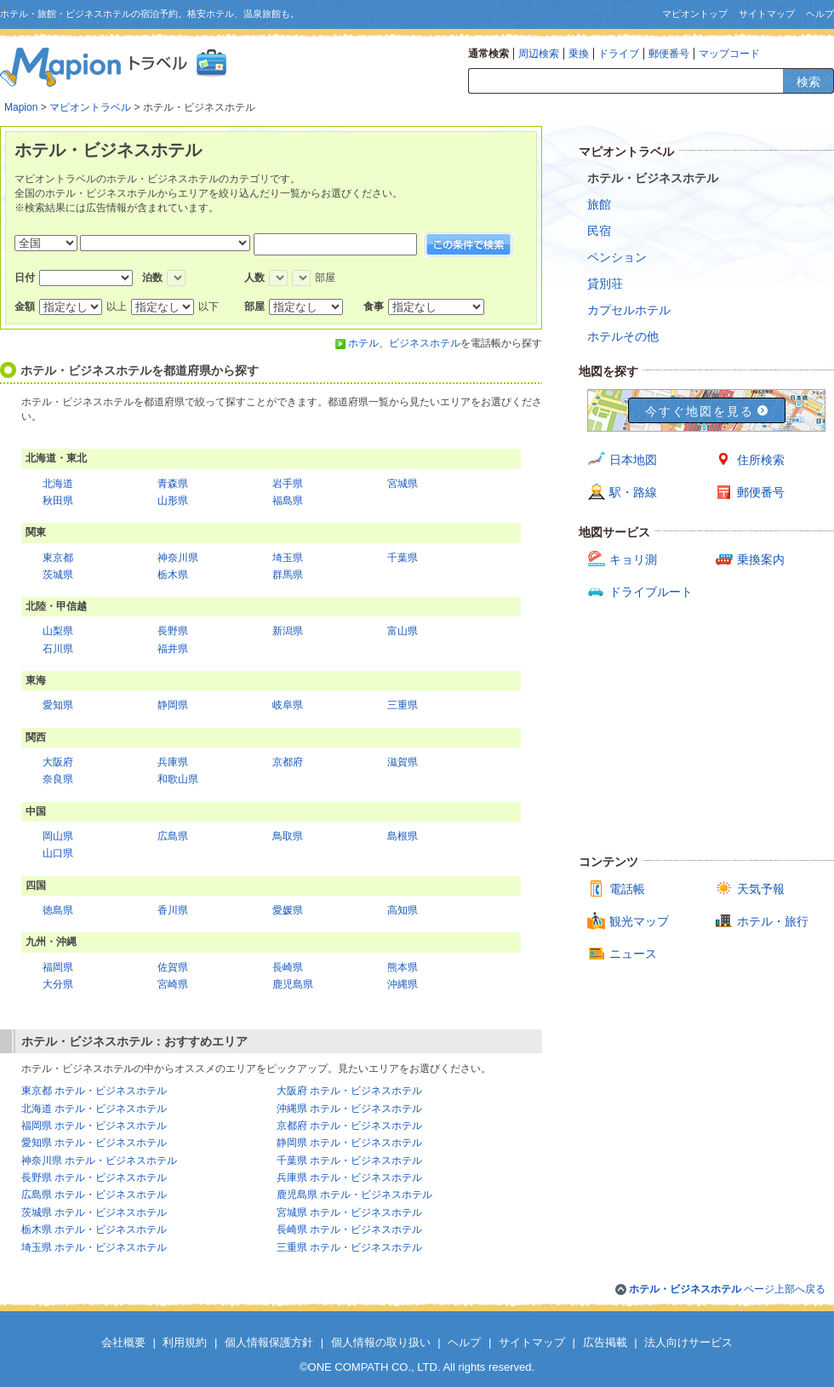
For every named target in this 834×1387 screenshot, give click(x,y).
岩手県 (287, 484)
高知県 (402, 910)
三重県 (402, 705)
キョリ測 (633, 559)
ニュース (633, 953)
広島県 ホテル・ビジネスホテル (94, 1195)
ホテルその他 (623, 336)
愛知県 (58, 705)
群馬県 (287, 575)
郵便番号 (668, 54)
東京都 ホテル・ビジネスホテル (94, 1091)
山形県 (172, 501)
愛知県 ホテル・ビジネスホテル (94, 1143)
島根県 (402, 836)
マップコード (729, 54)
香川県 (172, 910)
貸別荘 (605, 283)
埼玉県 (287, 558)
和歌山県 (177, 779)
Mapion (20, 107)
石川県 (58, 649)
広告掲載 (605, 1342)
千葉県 (402, 558)
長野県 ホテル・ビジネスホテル (94, 1178)
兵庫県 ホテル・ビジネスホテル (349, 1178)
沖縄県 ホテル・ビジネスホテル (349, 1109)
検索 (808, 82)
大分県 (58, 984)
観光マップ (639, 921)
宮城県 (402, 484)
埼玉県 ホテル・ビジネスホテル (94, 1247)
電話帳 (627, 889)
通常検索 (488, 54)
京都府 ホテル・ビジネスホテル (349, 1126)
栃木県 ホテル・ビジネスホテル (94, 1229)
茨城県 (58, 575)
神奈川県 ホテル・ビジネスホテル (99, 1160)
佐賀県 (172, 967)
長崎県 (287, 967)
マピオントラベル (90, 107)
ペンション (617, 257)
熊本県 (402, 967)
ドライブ (618, 54)
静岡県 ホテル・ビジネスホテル (349, 1143)
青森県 (172, 484)
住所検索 (761, 460)
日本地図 (633, 460)
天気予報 (761, 889)
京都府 (287, 762)
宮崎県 (172, 984)
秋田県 (58, 501)
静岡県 (172, 705)
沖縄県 (402, 984)
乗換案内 (761, 559)
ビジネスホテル (424, 343)
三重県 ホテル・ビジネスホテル (349, 1247)
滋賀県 (402, 762)
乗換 (578, 54)
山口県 (58, 853)
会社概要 (123, 1342)
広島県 (172, 836)
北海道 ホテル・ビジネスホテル (94, 1109)
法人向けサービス (688, 1342)
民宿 (599, 231)
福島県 (287, 501)
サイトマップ (767, 14)
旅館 (599, 204)
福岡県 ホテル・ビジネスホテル (94, 1126)
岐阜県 (287, 705)
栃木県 (172, 575)
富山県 (402, 631)
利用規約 (185, 1342)
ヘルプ (820, 14)
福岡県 (58, 967)
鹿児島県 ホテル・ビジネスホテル (354, 1195)
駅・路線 (633, 492)
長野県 (172, 631)
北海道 (58, 484)
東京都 (58, 558)
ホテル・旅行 (772, 921)
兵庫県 (172, 762)
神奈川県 (177, 558)
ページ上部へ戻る (727, 1289)
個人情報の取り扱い (381, 1342)
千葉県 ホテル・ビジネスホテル (349, 1160)
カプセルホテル (629, 310)
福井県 (172, 649)
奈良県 (58, 779)
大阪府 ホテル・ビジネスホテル (349, 1091)
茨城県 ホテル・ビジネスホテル (94, 1212)
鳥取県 (287, 836)
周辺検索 (538, 54)
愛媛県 (287, 910)
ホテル (363, 343)
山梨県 (58, 631)
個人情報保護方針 (269, 1342)
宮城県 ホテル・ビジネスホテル (349, 1212)
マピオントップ (695, 14)
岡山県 (58, 836)
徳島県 (58, 910)
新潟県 (287, 631)
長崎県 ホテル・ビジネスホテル (349, 1229)
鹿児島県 (292, 984)
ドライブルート (651, 592)
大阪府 (58, 762)
